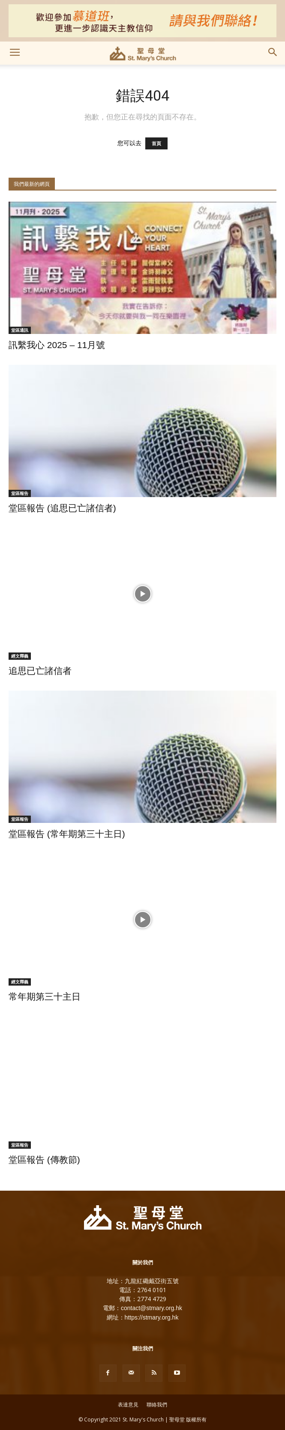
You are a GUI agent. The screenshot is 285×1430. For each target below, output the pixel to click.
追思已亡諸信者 (40, 671)
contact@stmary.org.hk (151, 1308)
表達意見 (128, 1405)
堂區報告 (19, 493)
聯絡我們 (157, 1405)
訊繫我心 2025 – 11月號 (57, 345)
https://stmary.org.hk (152, 1317)
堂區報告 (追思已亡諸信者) (62, 508)
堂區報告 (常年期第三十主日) (67, 834)
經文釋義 (19, 656)
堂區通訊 (19, 330)
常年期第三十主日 (45, 996)
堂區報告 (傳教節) (44, 1160)
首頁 (156, 143)
